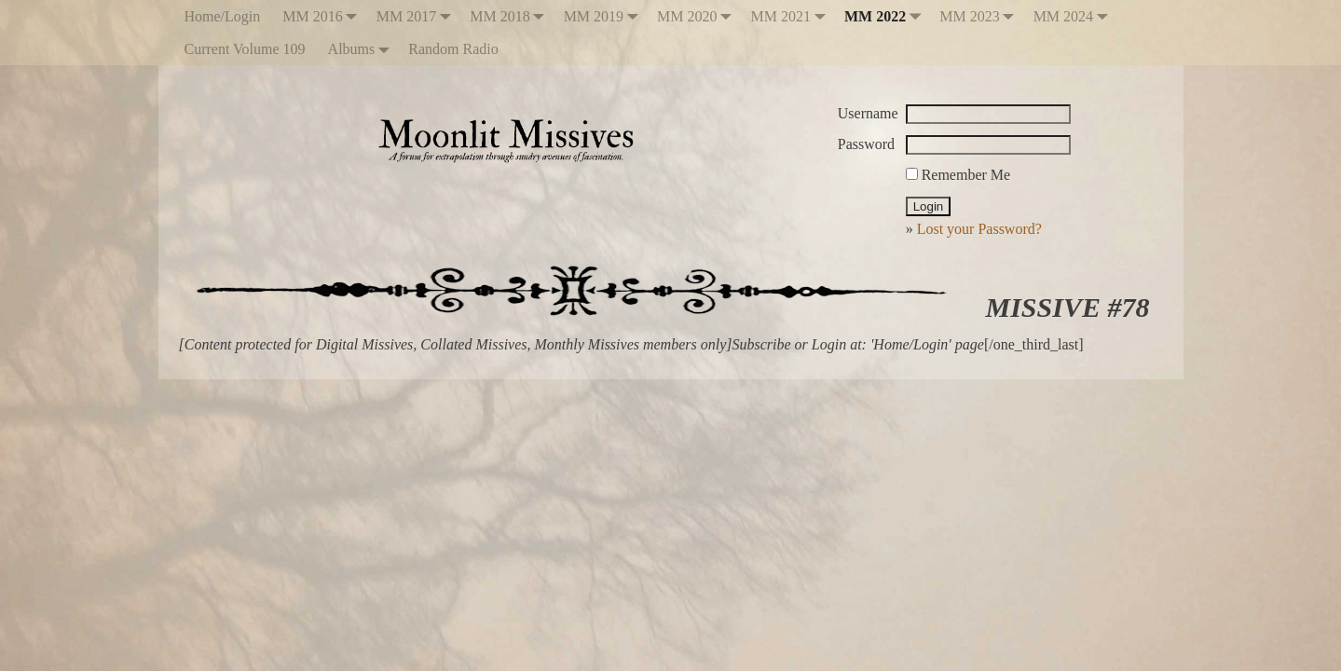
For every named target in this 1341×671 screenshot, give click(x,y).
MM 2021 (792, 16)
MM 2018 (511, 16)
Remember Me (958, 175)
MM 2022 (886, 16)
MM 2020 (698, 16)
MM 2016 (323, 16)
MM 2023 (980, 16)
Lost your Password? (979, 229)
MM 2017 (417, 16)
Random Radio (453, 49)
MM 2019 (605, 16)
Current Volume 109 (245, 49)
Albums (363, 49)
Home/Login (223, 16)
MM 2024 (1074, 16)
